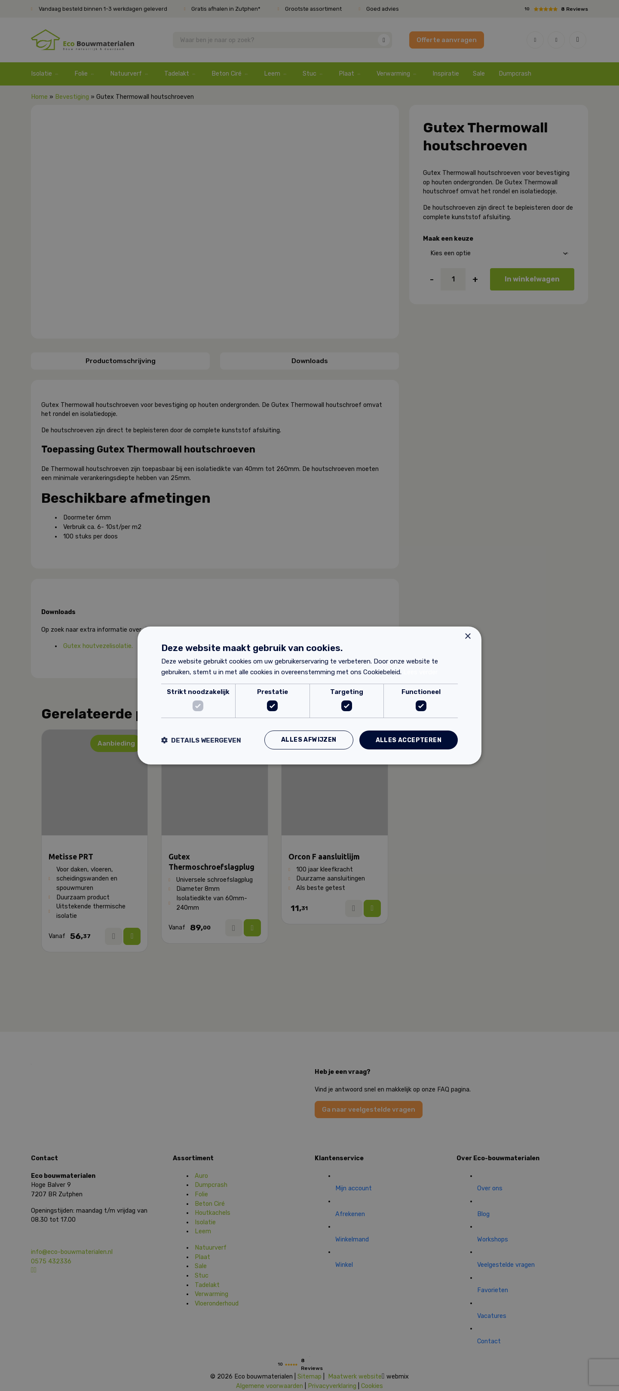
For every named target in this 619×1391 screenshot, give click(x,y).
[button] (201, 740)
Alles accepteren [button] (408, 739)
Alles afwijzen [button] (309, 739)
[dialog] (309, 695)
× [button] (467, 636)
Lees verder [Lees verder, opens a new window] (420, 672)
